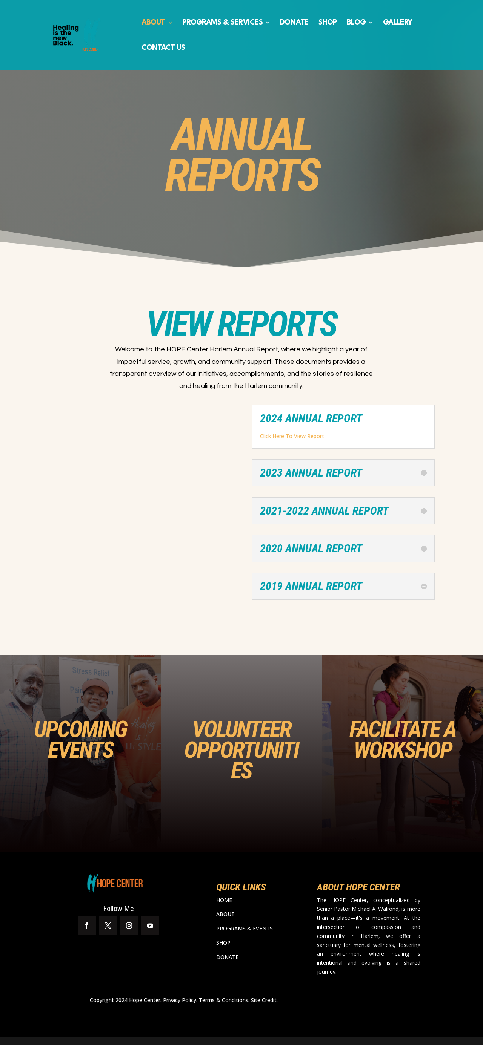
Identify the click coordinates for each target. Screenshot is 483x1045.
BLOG (356, 23)
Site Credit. (264, 1000)
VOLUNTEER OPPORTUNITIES (241, 750)
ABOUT (153, 23)
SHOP (327, 23)
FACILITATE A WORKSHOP (402, 739)
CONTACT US (163, 48)
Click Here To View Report (292, 436)
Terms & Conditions (223, 1000)
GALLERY (397, 23)
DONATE (294, 23)
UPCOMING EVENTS (80, 739)
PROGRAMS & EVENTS (244, 928)
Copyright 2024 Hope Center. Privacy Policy (143, 1000)
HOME (224, 900)
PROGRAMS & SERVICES (222, 23)
